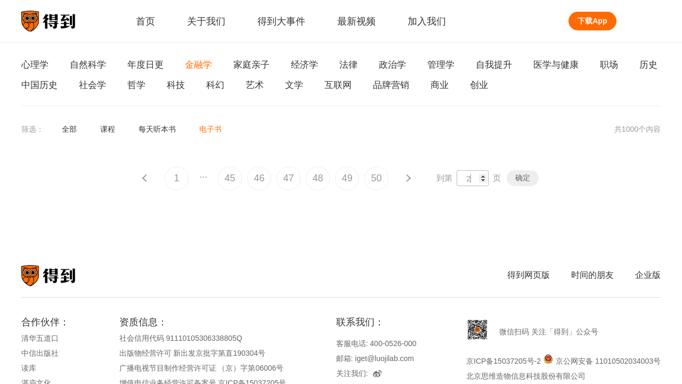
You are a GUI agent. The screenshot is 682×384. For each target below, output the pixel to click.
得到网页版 (528, 274)
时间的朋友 (592, 274)
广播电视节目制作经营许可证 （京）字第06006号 (201, 368)
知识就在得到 (62, 275)
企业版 (648, 274)
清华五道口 (40, 338)
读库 (28, 368)
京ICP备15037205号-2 (503, 361)
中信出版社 (40, 353)
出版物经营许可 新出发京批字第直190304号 (192, 353)
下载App (592, 21)
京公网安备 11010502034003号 (608, 361)
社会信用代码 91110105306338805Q (180, 338)
